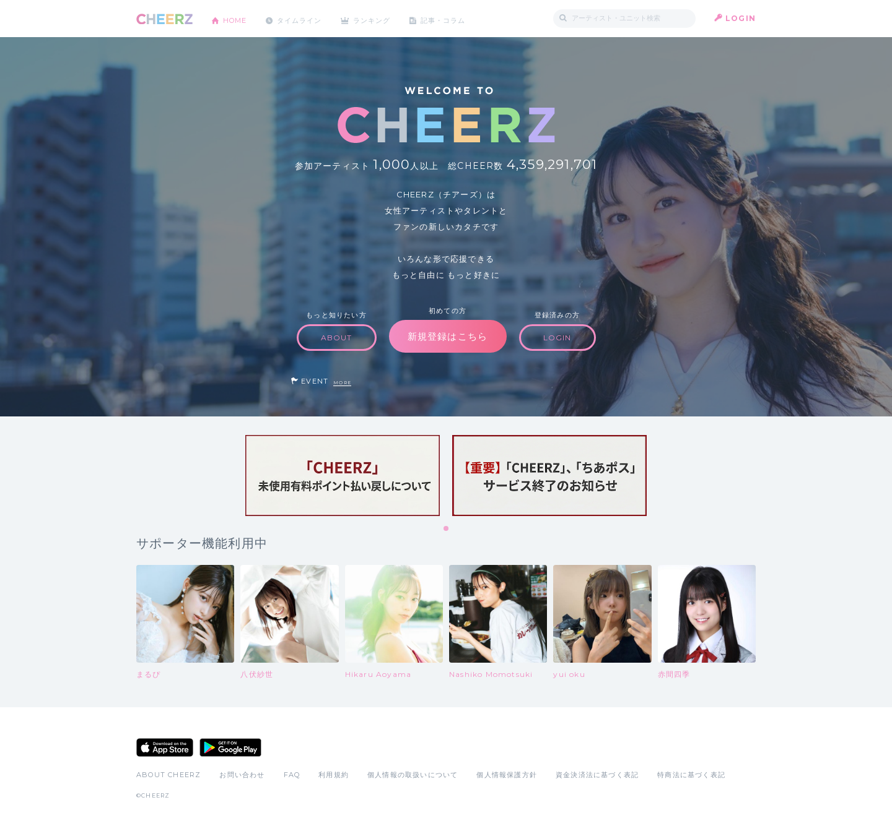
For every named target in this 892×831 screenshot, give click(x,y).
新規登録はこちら (448, 336)
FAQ (292, 774)
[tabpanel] (342, 475)
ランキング (384, 18)
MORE (342, 382)
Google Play (230, 747)
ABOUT (336, 337)
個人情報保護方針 (506, 774)
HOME (237, 18)
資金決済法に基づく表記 (597, 774)
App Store (164, 747)
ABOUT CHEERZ (168, 774)
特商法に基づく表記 (691, 774)
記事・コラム (459, 18)
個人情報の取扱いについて (412, 774)
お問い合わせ (242, 774)
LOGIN (740, 18)
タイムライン (306, 18)
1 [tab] (447, 529)
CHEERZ (164, 19)
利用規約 (333, 774)
